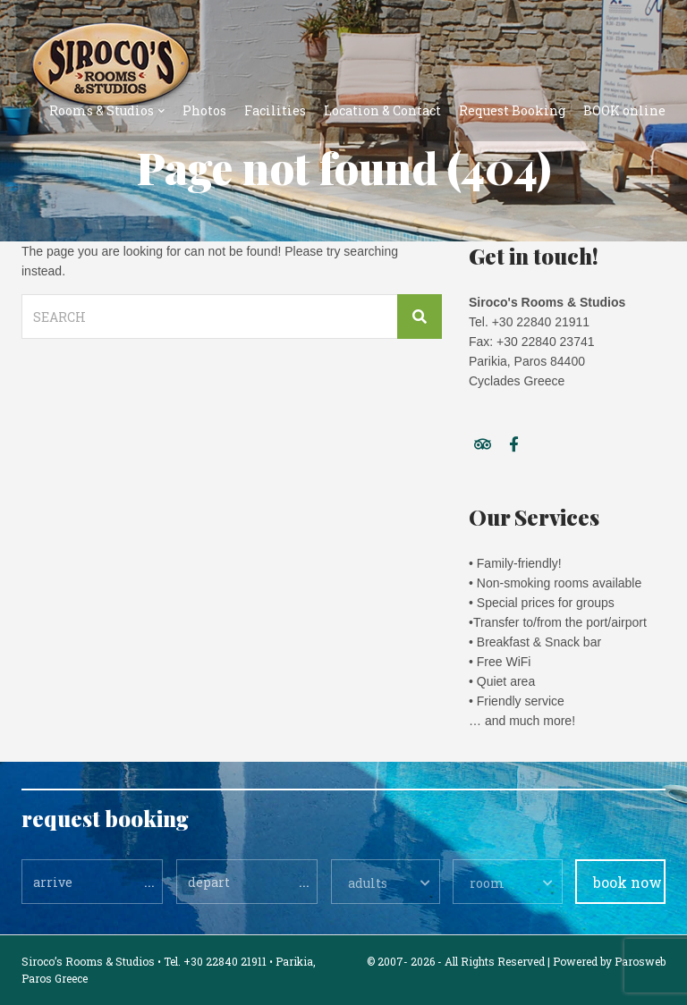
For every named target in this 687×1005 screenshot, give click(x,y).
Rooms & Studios (101, 110)
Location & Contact (382, 110)
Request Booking (512, 110)
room (487, 882)
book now (627, 882)
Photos (204, 110)
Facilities (275, 110)
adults (367, 882)
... (149, 880)
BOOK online (624, 110)
